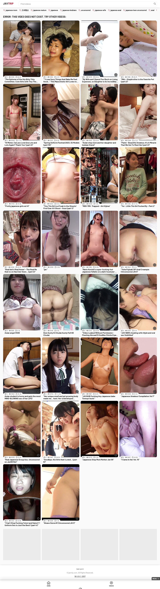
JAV (9, 4)
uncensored (85, 10)
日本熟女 (25, 10)
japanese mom (11, 10)
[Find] (154, 4)
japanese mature (39, 10)
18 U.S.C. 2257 (80, 576)
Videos (80, 586)
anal (152, 10)
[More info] (38, 74)
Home (61, 586)
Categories (99, 586)
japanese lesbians (69, 10)
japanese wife (100, 10)
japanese (54, 10)
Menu (154, 579)
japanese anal (115, 10)
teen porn (80, 569)
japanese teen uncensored (136, 10)
